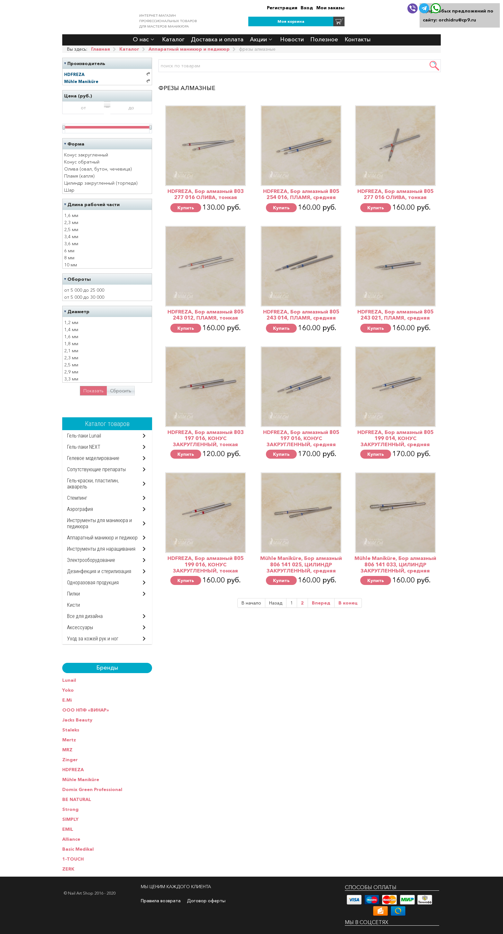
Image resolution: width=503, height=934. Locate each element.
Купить (185, 208)
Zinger (70, 760)
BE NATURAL (76, 799)
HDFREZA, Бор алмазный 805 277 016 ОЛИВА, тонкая (395, 194)
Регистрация (282, 8)
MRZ (67, 750)
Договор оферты (206, 901)
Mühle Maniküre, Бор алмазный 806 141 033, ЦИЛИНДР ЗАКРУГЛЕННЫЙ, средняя (395, 564)
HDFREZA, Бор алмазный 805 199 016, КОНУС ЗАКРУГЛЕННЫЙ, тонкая (205, 564)
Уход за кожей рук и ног (92, 639)
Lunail (69, 680)
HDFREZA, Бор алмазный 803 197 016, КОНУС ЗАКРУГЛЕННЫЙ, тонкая (205, 438)
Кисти (73, 605)
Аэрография (80, 509)
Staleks (70, 730)
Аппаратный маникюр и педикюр (102, 538)
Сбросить (120, 391)
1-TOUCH (73, 859)
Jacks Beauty (77, 720)
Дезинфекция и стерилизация (99, 571)
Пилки (73, 594)
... (107, 105)
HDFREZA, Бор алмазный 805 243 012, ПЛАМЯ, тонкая (205, 314)
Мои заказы (330, 8)
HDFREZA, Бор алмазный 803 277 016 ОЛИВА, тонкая (205, 194)
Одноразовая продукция (93, 583)
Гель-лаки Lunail (84, 436)
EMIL (67, 829)
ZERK (68, 869)
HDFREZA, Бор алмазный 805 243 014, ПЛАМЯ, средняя (301, 314)
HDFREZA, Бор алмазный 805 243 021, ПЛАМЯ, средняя (395, 314)
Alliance (71, 839)
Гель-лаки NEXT (83, 447)
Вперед (321, 603)
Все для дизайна (85, 616)
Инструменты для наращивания (101, 549)
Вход (307, 8)
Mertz (69, 740)
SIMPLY (70, 819)
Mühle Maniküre (80, 779)
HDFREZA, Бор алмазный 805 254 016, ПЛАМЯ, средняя (301, 194)
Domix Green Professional (92, 789)
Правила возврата (161, 901)
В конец (348, 603)
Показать (93, 391)
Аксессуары (80, 627)
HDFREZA (73, 769)
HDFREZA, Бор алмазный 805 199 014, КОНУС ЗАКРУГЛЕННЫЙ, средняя (395, 438)
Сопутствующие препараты (96, 469)
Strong (70, 809)
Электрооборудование (91, 560)
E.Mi (67, 700)
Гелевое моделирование (93, 458)
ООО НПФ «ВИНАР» (85, 710)
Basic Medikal (78, 849)
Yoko (68, 690)
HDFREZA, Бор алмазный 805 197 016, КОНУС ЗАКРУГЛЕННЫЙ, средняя (301, 438)
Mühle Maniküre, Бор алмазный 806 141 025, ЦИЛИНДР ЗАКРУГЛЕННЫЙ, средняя (301, 564)
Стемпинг (77, 498)
